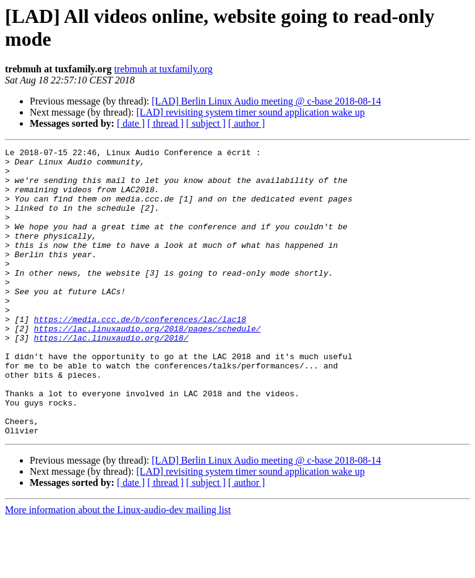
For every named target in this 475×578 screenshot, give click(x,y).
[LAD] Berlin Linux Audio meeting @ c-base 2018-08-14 (266, 101)
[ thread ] (165, 123)
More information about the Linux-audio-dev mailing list (118, 567)
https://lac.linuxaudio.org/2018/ (111, 376)
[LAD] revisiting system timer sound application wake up (250, 112)
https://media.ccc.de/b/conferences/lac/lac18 (140, 354)
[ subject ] (206, 123)
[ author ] (246, 123)
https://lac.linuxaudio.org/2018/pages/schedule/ (147, 365)
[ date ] (131, 123)
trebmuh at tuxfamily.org (163, 69)
